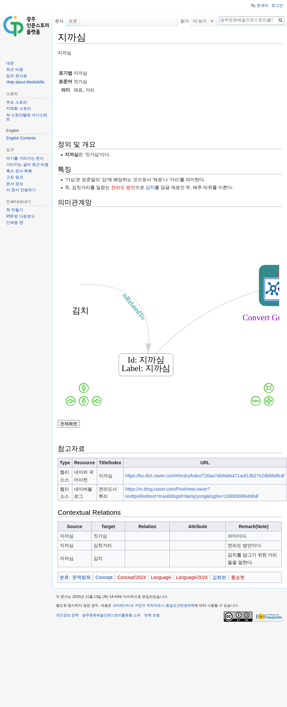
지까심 (72, 154)
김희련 (219, 577)
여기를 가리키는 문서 (25, 158)
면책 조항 (152, 615)
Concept (103, 577)
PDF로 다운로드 (20, 216)
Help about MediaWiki (25, 82)
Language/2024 (192, 577)
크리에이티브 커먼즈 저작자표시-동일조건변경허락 (153, 605)
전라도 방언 (123, 187)
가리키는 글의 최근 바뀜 (27, 164)
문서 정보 (14, 183)
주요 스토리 (16, 102)
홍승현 (238, 577)
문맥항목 (81, 577)
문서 (59, 21)
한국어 (262, 5)
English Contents (21, 138)
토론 (73, 21)
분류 (64, 577)
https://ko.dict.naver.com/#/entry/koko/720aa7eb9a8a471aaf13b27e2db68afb (202, 475)
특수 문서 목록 (19, 171)
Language (161, 577)
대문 (10, 63)
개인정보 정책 (67, 615)
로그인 (277, 5)
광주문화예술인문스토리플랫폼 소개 (111, 615)
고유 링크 (14, 177)
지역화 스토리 (18, 108)
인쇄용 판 (14, 222)
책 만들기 (14, 210)
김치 (150, 187)
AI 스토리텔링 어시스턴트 (26, 117)
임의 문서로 (16, 76)
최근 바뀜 (14, 69)
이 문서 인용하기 (21, 190)
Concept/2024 (131, 577)
